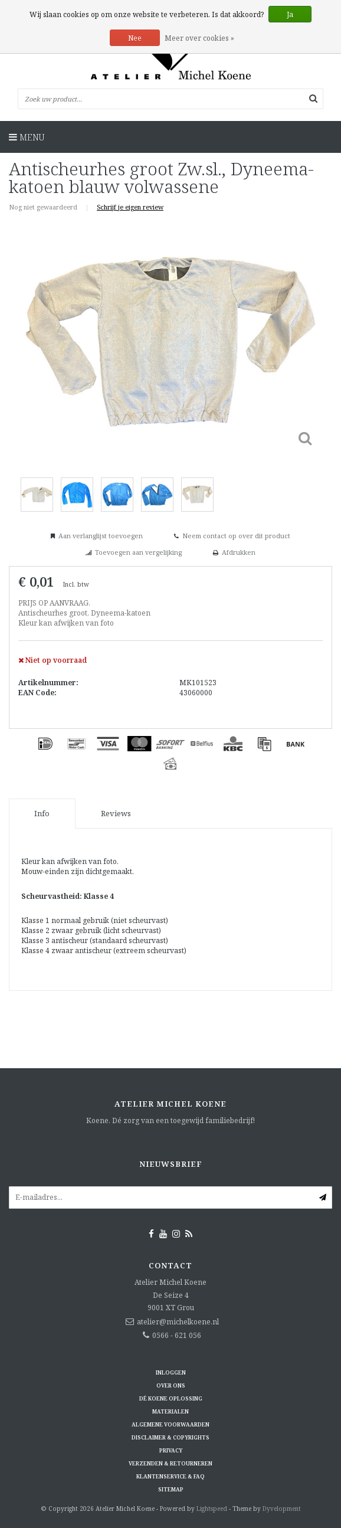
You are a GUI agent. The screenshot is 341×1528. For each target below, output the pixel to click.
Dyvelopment (282, 1508)
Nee (135, 38)
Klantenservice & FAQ (170, 1476)
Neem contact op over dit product (236, 535)
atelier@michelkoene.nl (178, 1322)
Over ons (170, 1385)
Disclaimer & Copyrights (170, 1437)
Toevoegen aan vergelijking (138, 552)
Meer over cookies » (199, 38)
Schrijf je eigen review (130, 206)
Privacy (170, 1450)
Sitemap (170, 1489)
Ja (290, 14)
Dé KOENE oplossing (170, 1398)
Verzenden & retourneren (170, 1463)
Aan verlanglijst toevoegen (100, 535)
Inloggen (171, 1372)
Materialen (170, 1411)
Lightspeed (211, 1508)
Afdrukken (238, 552)
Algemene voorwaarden (170, 1424)
